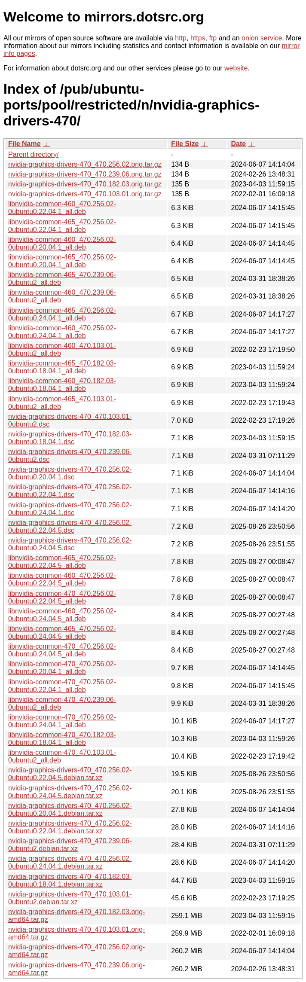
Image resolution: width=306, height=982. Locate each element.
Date (238, 143)
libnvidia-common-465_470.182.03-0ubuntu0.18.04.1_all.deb (62, 367)
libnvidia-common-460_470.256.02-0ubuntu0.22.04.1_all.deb (62, 207)
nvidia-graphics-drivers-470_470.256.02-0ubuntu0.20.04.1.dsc (70, 473)
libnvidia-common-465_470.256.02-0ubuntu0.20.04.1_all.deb (62, 260)
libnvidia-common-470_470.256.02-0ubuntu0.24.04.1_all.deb (62, 721)
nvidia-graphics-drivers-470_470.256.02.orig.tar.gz (85, 164)
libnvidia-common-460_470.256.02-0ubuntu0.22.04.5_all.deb (62, 579)
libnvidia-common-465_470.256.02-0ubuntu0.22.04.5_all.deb (62, 561)
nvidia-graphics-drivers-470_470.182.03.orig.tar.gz (85, 184)
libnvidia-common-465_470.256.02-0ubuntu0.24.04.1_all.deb (62, 314)
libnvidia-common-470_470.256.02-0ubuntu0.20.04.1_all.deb (62, 667)
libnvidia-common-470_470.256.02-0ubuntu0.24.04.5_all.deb (62, 650)
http (181, 38)
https (197, 38)
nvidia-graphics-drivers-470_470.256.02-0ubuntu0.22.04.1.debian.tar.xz (70, 827)
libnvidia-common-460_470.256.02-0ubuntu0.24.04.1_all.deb (62, 331)
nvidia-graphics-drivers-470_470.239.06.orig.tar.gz (85, 174)
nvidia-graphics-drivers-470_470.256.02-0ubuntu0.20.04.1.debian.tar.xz (70, 809)
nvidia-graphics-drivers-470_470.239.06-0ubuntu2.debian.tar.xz (70, 844)
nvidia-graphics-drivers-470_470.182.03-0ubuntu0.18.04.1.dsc (70, 437)
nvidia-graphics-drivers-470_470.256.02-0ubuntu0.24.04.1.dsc (70, 508)
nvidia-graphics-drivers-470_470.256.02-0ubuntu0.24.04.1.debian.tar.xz (70, 862)
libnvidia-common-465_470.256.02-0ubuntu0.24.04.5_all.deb (62, 632)
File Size (185, 143)
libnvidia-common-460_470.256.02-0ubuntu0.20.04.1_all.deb (62, 243)
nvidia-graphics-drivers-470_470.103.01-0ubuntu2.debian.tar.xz (70, 898)
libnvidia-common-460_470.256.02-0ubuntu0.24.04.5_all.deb (62, 614)
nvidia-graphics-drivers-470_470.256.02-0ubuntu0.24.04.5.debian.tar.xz (70, 791)
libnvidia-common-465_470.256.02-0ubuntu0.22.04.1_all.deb (62, 225)
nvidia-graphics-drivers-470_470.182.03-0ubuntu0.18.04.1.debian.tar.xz (70, 880)
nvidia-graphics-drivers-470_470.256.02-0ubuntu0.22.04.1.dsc (70, 490)
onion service (262, 38)
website (236, 68)
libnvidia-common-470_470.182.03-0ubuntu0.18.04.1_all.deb (62, 738)
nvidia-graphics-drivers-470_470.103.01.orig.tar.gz (85, 194)
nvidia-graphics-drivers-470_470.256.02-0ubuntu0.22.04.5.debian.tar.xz (70, 773)
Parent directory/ (33, 154)
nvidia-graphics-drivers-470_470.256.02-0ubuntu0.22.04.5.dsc (70, 526)
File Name (24, 143)
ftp (213, 38)
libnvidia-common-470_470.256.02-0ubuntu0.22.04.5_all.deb (62, 597)
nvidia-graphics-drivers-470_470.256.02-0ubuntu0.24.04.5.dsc (70, 544)
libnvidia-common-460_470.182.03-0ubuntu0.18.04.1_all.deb (62, 384)
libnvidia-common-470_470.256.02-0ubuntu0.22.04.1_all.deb (62, 685)
